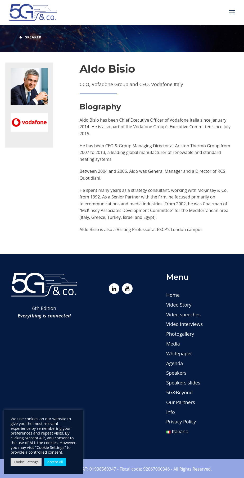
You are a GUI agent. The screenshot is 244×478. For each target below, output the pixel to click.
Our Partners (180, 402)
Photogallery (180, 334)
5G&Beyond (179, 392)
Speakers (176, 373)
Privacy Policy (181, 421)
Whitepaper (179, 353)
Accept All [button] (55, 461)
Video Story (178, 305)
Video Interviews (184, 324)
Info (170, 412)
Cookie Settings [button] (26, 461)
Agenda (174, 363)
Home (173, 295)
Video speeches (183, 314)
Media (173, 343)
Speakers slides (183, 382)
